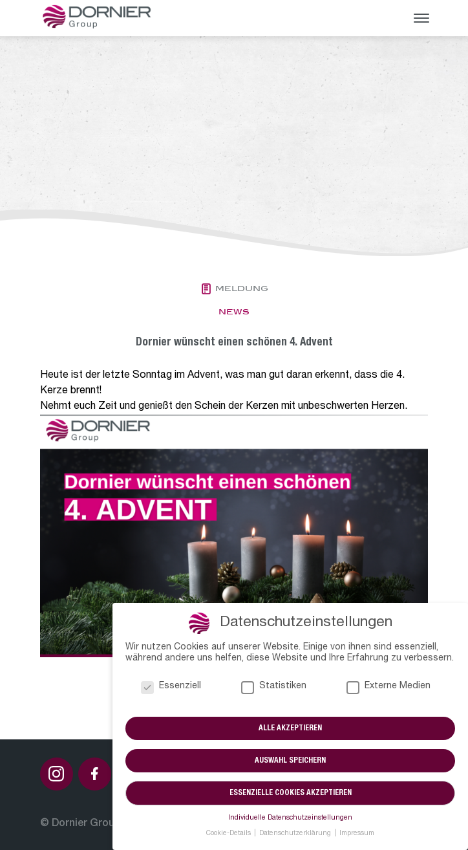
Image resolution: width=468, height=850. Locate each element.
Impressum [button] (356, 834)
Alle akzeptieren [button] (290, 728)
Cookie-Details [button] (229, 834)
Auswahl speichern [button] (290, 761)
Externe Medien (388, 686)
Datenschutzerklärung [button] (296, 834)
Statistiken (273, 686)
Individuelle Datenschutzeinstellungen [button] (290, 818)
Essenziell (171, 686)
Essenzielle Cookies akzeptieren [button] (290, 793)
